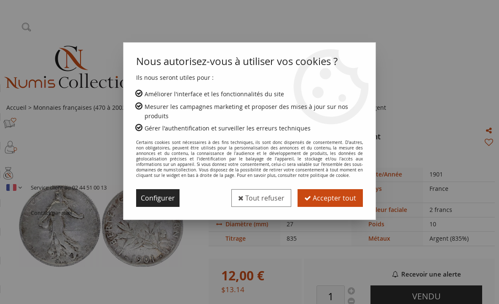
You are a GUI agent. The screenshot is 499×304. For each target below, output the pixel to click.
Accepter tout (330, 198)
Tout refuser (261, 198)
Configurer (158, 198)
